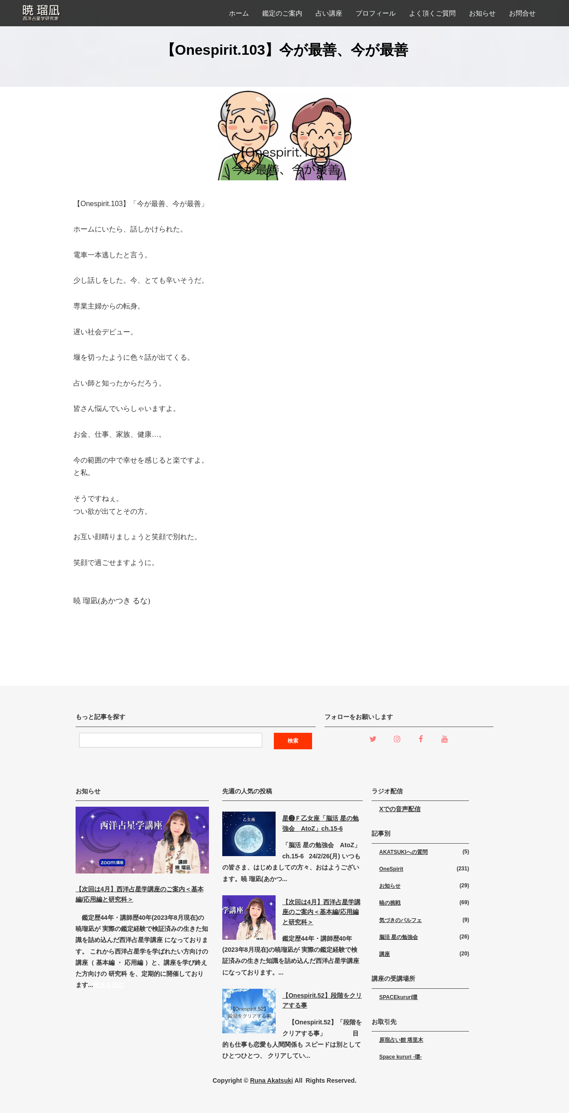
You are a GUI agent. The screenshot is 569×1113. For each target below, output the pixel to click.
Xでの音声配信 (400, 808)
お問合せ (522, 13)
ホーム (239, 13)
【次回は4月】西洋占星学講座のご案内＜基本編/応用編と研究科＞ (321, 912)
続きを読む (108, 984)
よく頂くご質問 (432, 13)
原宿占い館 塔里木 (401, 1040)
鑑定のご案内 (282, 13)
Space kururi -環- (400, 1057)
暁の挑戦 (390, 903)
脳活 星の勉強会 (398, 937)
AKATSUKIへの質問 (403, 852)
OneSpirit (391, 869)
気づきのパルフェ (400, 920)
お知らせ (482, 13)
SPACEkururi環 (398, 997)
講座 (384, 954)
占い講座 (329, 13)
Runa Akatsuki (271, 1080)
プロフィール (376, 13)
